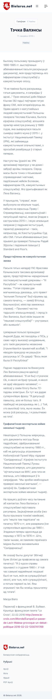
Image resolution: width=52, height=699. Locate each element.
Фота (5, 673)
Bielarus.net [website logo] (13, 647)
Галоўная (21, 21)
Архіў (5, 669)
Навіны (26, 43)
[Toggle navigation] (46, 6)
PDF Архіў (8, 682)
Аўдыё (6, 678)
